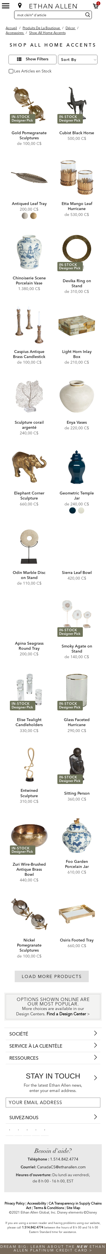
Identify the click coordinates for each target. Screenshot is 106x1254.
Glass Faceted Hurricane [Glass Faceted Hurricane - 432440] (77, 722)
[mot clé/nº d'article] (48, 15)
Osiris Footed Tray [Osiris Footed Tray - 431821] (77, 940)
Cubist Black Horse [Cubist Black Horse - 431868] (76, 132)
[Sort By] (78, 59)
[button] (96, 6)
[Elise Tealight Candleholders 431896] (29, 691)
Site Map (73, 1208)
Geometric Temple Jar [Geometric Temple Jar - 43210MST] (77, 496)
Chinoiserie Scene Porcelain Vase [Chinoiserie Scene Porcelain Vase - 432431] (29, 280)
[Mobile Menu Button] (6, 6)
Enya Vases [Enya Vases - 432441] (77, 422)
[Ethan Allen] (53, 4)
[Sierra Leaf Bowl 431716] (76, 546)
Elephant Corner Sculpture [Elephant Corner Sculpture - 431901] (29, 496)
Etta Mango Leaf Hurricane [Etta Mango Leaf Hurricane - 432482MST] (77, 206)
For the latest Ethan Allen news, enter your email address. (53, 1088)
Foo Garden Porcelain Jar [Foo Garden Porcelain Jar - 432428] (77, 864)
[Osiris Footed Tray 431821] (76, 914)
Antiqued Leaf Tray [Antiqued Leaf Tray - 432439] (29, 203)
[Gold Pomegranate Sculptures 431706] (29, 104)
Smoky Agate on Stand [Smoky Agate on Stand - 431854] (77, 649)
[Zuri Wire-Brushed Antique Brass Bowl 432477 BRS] (29, 835)
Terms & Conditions (49, 1208)
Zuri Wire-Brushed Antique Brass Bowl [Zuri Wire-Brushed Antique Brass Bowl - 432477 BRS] (29, 869)
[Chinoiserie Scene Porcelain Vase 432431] (29, 252)
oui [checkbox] (17, 71)
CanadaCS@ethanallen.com (61, 1167)
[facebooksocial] (9, 1129)
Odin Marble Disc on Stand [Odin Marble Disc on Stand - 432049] (29, 575)
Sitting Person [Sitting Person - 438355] (77, 793)
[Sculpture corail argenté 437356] (29, 396)
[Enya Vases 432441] (76, 396)
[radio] (25, 216)
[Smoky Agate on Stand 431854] (76, 617)
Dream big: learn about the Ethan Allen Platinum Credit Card (53, 1248)
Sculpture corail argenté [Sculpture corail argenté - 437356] (29, 425)
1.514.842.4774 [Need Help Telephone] (64, 1159)
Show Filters (37, 59)
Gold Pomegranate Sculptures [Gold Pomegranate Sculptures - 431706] (29, 135)
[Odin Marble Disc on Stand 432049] (29, 546)
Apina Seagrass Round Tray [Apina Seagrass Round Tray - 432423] (29, 646)
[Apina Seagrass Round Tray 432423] (29, 617)
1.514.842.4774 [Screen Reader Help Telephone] (32, 1227)
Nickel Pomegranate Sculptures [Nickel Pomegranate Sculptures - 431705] (29, 945)
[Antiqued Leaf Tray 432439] (29, 177)
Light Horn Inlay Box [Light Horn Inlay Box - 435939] (77, 354)
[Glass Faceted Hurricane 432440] (76, 691)
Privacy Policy (15, 1203)
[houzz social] (44, 1129)
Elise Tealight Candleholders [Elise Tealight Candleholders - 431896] (29, 722)
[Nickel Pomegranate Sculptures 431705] (29, 914)
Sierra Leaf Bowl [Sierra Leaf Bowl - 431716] (77, 572)
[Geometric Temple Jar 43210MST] (76, 467)
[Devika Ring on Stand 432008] (76, 252)
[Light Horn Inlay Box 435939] (76, 325)
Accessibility (36, 1203)
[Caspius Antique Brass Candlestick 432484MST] (29, 325)
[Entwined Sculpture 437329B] (29, 764)
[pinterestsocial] (18, 1129)
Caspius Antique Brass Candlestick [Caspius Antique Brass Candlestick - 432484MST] (29, 354)
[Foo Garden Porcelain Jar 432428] (76, 835)
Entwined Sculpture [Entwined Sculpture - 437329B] (29, 793)
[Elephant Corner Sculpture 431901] (29, 467)
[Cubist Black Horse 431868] (76, 104)
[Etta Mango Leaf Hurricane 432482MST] (76, 177)
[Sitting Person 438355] (76, 764)
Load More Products (52, 976)
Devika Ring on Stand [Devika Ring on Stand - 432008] (77, 283)
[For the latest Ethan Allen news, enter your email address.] (53, 1102)
